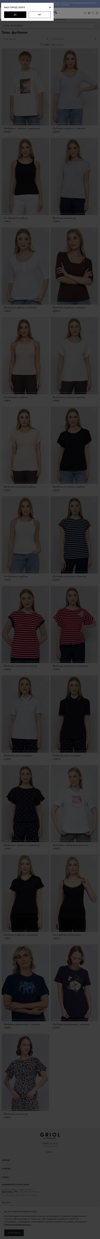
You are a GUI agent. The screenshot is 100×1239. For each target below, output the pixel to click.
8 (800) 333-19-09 (50, 1144)
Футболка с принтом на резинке (22, 845)
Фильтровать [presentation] (9, 39)
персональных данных (36, 1211)
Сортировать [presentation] (57, 39)
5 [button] (36, 124)
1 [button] (6, 124)
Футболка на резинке (16, 1114)
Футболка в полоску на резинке (70, 666)
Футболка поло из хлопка (18, 755)
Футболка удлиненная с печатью (22, 1024)
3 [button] (21, 124)
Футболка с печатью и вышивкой (22, 128)
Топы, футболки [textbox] (13, 26)
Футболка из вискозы (64, 218)
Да (19, 14)
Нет (48, 14)
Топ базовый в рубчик (16, 218)
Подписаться (50, 1218)
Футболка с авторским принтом (70, 845)
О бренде (6, 1169)
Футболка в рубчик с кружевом (21, 935)
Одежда (6, 1160)
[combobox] (50, 26)
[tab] (26, 39)
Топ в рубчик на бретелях (67, 935)
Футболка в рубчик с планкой (69, 128)
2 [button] (14, 124)
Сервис (5, 1178)
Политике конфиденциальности (17, 1224)
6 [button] (44, 124)
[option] (25, 87)
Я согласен (14, 1233)
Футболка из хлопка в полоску (69, 576)
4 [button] (29, 124)
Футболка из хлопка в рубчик (69, 397)
